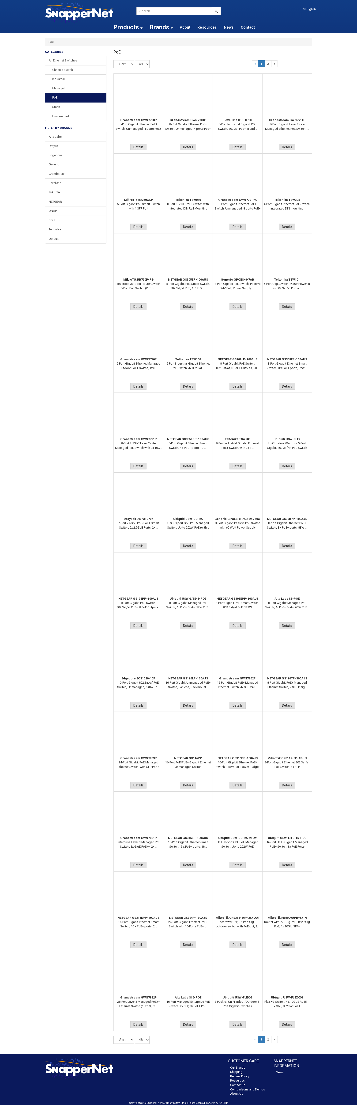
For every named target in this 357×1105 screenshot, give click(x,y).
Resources (207, 27)
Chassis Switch (62, 70)
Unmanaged (60, 116)
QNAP (53, 211)
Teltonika (55, 229)
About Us (236, 1093)
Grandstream (57, 173)
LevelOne (55, 183)
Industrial (58, 79)
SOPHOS (54, 220)
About (185, 27)
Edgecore (55, 155)
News (229, 27)
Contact (248, 27)
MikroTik (54, 192)
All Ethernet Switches (63, 60)
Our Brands (237, 1067)
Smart (56, 107)
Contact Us (237, 1085)
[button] (309, 9)
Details (138, 147)
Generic (54, 164)
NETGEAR (55, 201)
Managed (58, 88)
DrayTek (54, 146)
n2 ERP (223, 1103)
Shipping (236, 1072)
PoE (54, 97)
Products (128, 27)
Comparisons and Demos (247, 1089)
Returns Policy (239, 1076)
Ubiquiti (54, 238)
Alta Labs (55, 136)
